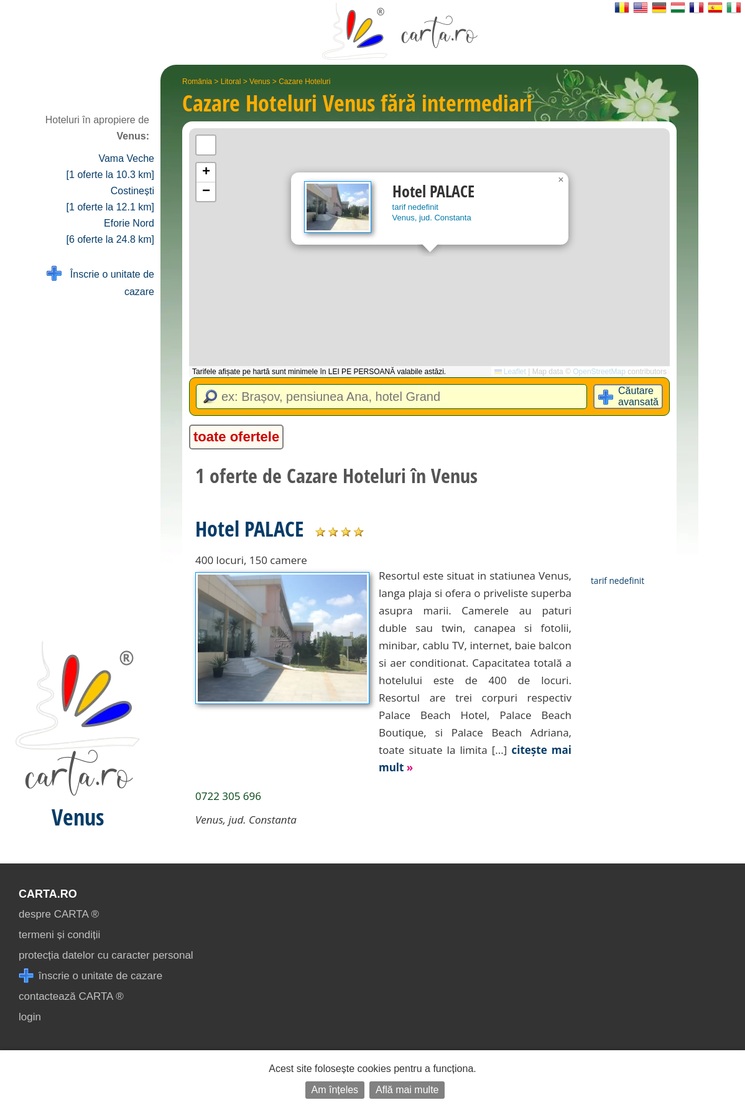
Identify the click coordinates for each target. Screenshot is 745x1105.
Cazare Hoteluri (304, 81)
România (197, 81)
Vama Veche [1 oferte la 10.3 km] (110, 166)
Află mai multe (407, 1089)
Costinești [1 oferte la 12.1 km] (110, 199)
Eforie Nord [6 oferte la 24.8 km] (110, 231)
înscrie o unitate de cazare (90, 976)
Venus (259, 81)
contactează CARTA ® (71, 996)
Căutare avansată (638, 396)
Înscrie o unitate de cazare (100, 281)
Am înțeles (335, 1089)
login (30, 1017)
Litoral (231, 81)
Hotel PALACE (249, 528)
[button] (560, 179)
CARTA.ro (48, 894)
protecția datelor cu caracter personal (106, 955)
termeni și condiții (59, 935)
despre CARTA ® (59, 914)
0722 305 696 (228, 796)
